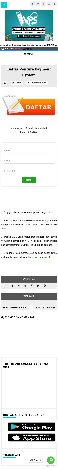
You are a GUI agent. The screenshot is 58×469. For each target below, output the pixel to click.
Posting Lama (44, 307)
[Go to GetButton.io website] (51, 466)
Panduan (42, 83)
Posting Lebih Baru (17, 307)
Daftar (28, 180)
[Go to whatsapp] (51, 460)
